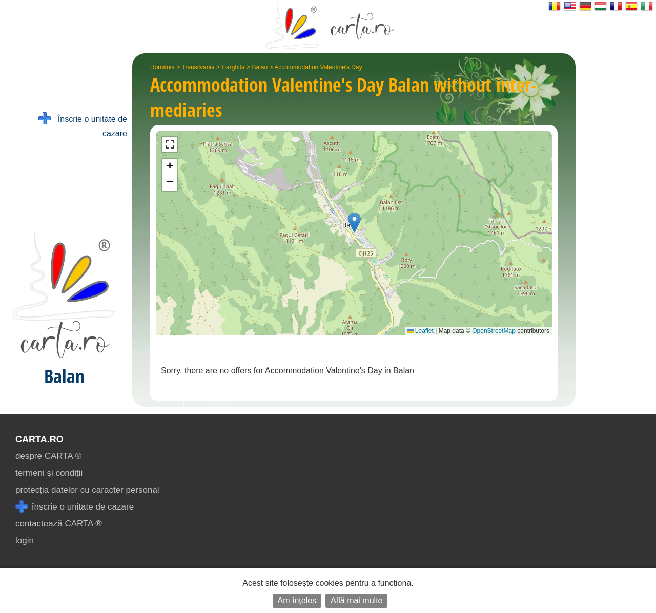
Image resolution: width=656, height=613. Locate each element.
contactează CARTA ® (58, 524)
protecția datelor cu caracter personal (87, 490)
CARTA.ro (39, 439)
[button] (354, 222)
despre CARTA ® (48, 456)
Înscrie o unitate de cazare (82, 125)
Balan (260, 67)
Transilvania (198, 67)
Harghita (232, 67)
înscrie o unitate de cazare (74, 507)
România (162, 67)
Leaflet (420, 330)
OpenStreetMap (494, 330)
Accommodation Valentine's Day (318, 67)
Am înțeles (297, 600)
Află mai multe (356, 600)
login (24, 540)
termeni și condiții (49, 473)
